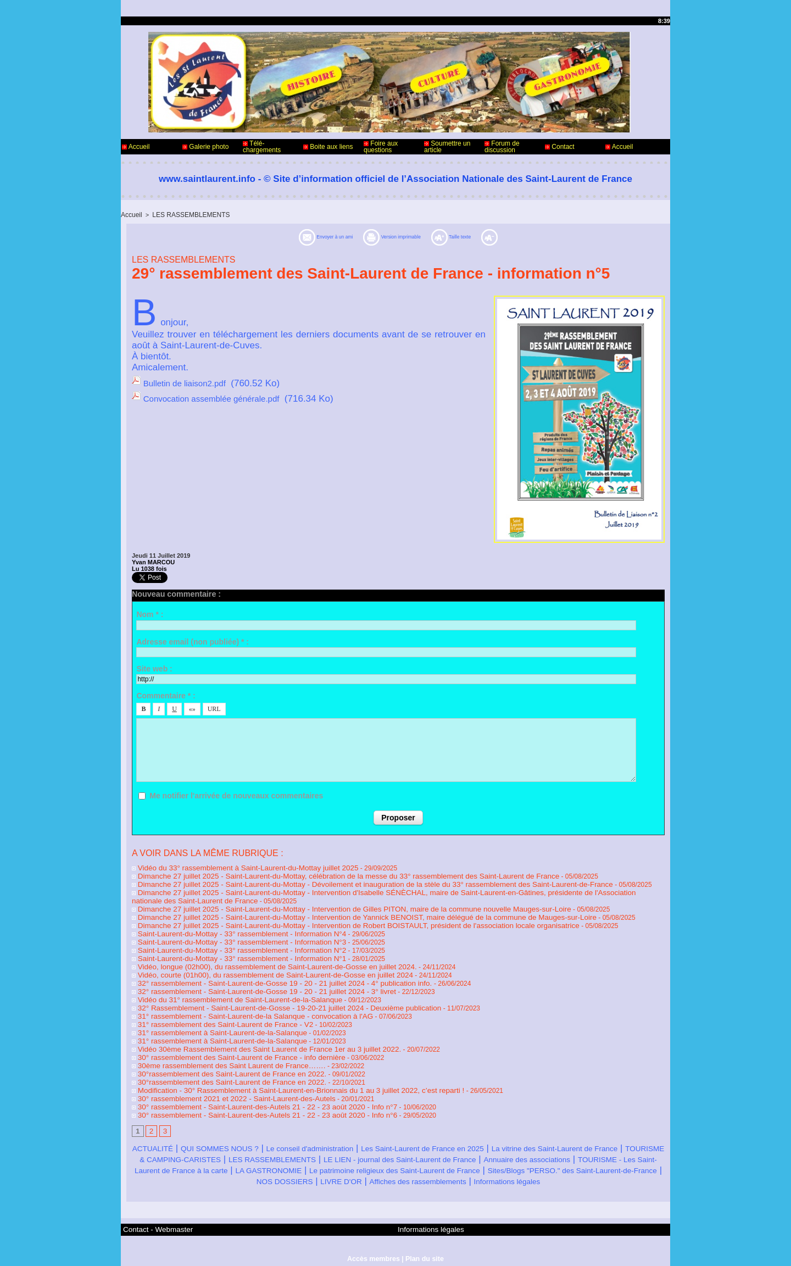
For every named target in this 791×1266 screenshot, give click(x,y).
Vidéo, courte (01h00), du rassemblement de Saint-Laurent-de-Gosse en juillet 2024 (257, 966)
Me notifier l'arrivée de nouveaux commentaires (236, 794)
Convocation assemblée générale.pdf (220, 396)
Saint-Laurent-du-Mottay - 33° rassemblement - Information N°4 (227, 927)
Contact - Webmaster (153, 1221)
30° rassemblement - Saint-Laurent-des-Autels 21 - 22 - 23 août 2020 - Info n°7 (250, 1089)
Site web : (154, 667)
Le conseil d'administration (354, 1130)
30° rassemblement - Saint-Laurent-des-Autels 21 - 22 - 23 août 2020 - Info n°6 (250, 1097)
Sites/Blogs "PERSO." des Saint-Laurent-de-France (408, 1163)
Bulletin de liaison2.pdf (190, 381)
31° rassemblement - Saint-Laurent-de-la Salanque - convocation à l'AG (239, 1004)
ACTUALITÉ (160, 1130)
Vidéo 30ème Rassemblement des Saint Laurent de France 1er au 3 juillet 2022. (252, 1035)
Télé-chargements (262, 147)
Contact (560, 147)
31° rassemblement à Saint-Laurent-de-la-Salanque (210, 1020)
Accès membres (374, 1248)
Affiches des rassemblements (353, 1174)
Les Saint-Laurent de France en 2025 (494, 1130)
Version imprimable (399, 236)
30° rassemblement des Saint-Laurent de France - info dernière (227, 1043)
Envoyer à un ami (293, 236)
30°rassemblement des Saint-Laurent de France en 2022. (218, 1058)
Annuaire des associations (226, 1152)
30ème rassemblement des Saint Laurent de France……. (218, 1050)
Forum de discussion (502, 147)
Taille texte (490, 236)
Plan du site (423, 1248)
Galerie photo (205, 147)
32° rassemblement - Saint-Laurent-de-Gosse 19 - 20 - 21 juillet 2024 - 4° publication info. (266, 974)
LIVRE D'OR (627, 1163)
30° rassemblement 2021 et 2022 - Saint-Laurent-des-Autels (223, 1081)
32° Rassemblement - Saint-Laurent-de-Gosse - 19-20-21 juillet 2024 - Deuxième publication (270, 997)
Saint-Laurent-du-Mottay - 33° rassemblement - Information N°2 (227, 943)
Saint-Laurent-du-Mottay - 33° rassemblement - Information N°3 (227, 935)
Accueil (135, 147)
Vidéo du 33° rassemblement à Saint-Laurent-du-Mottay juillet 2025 (233, 866)
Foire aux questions (381, 147)
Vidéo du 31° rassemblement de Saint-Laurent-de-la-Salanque (226, 989)
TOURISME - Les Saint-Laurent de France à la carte (396, 1152)
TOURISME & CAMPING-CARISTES (297, 1141)
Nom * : (149, 613)
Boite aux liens (328, 147)
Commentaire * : (165, 694)
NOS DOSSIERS (557, 1163)
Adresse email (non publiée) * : (192, 640)
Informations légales (463, 1174)
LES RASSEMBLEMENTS (186, 214)
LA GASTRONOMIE (555, 1152)
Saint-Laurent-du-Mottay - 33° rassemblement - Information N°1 (227, 950)
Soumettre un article (447, 147)
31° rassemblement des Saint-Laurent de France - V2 (213, 1012)
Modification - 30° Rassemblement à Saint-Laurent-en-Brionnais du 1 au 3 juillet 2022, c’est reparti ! (280, 1074)
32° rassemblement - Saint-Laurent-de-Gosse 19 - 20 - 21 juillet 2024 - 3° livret (249, 981)
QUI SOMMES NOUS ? (243, 1130)
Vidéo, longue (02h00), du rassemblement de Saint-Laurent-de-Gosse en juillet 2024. (259, 958)
